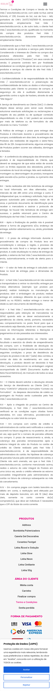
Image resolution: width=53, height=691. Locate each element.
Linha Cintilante (26, 564)
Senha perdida (26, 607)
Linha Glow (26, 553)
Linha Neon (26, 559)
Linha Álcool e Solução (26, 547)
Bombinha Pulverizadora (26, 530)
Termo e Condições (26, 602)
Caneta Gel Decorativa (27, 536)
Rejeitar (26, 684)
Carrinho (26, 590)
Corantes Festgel (26, 542)
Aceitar (26, 669)
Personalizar (26, 677)
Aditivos (26, 525)
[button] (45, 4)
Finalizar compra (26, 596)
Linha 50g (26, 570)
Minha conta (26, 585)
